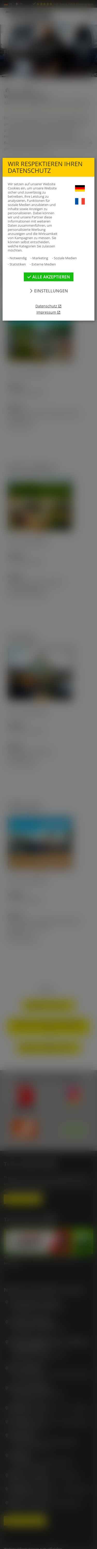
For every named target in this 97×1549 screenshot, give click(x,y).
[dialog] (48, 774)
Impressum (46, 312)
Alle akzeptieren (48, 277)
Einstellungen (48, 291)
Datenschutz (46, 306)
